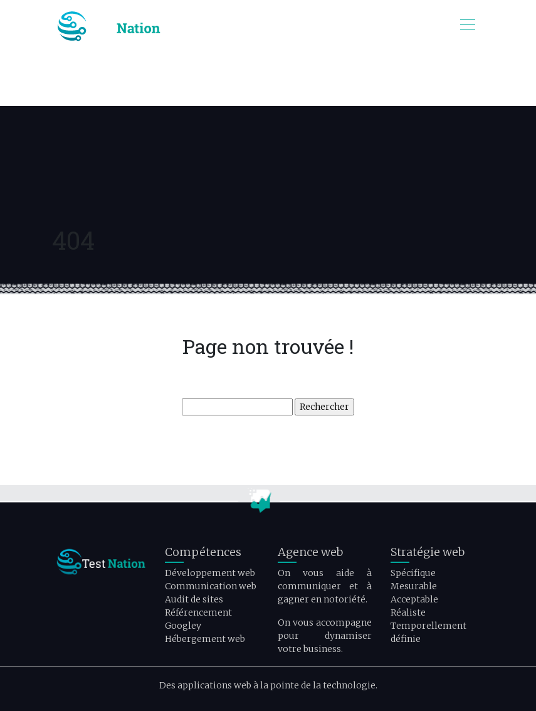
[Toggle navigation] (467, 26)
